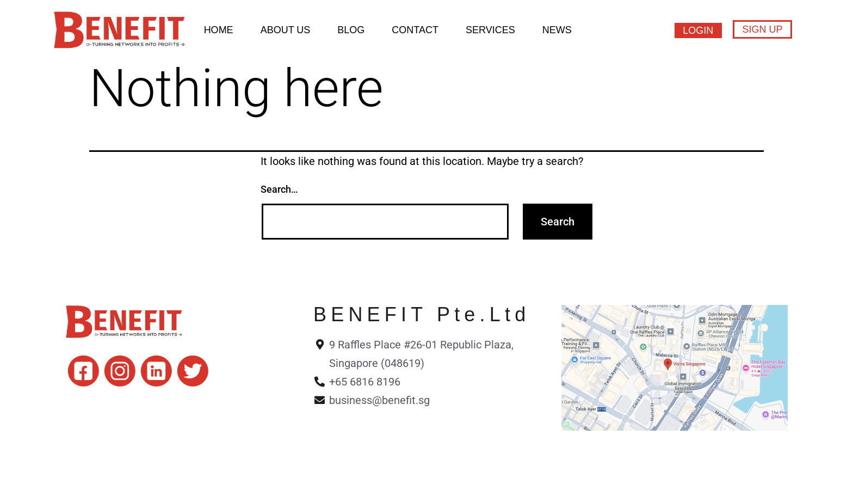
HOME (218, 30)
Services (490, 30)
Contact (415, 30)
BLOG (350, 30)
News (557, 30)
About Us (286, 30)
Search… (279, 189)
